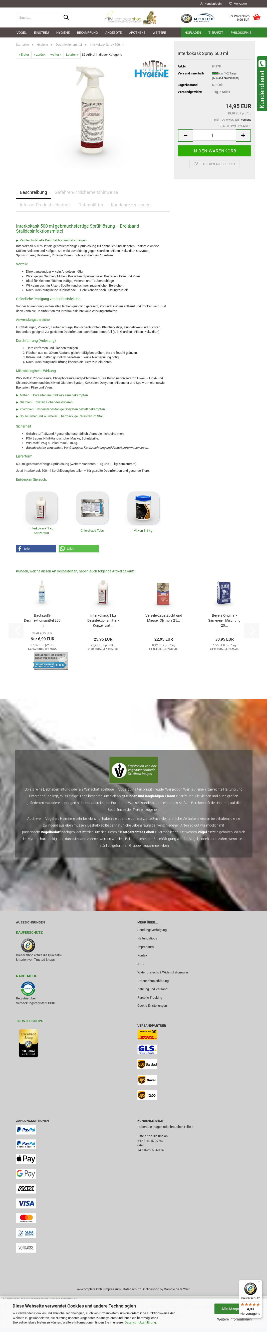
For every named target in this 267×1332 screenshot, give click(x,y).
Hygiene (63, 32)
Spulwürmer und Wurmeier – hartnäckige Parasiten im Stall (61, 416)
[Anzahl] (214, 135)
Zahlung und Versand (152, 989)
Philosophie (241, 32)
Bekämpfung (87, 32)
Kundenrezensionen (131, 204)
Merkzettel (238, 3)
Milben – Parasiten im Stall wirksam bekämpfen (54, 395)
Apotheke (137, 32)
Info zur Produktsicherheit (45, 204)
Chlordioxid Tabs (92, 530)
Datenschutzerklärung (140, 1322)
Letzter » (72, 54)
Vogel (22, 32)
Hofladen (193, 32)
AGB (140, 964)
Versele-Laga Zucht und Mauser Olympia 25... (163, 617)
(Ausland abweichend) (225, 78)
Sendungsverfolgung (152, 930)
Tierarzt (215, 32)
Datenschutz (132, 1289)
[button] (185, 135)
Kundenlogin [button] (211, 3)
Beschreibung (33, 192)
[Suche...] (66, 17)
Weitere (159, 32)
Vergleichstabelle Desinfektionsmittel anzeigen (53, 240)
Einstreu (41, 32)
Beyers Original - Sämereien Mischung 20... (224, 620)
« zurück (40, 54)
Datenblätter (90, 204)
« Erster (24, 54)
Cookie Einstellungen (152, 1005)
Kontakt (142, 955)
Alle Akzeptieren (234, 1309)
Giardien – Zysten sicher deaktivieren (46, 402)
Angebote (113, 32)
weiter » (55, 54)
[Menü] (259, 1283)
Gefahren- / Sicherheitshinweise (86, 192)
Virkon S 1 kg (143, 530)
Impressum (145, 947)
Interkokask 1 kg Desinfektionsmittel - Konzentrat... (103, 620)
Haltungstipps (147, 938)
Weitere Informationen (234, 1319)
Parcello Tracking (149, 997)
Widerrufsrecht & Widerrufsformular (162, 972)
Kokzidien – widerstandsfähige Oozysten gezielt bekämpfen (62, 409)
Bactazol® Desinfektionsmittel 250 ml (42, 620)
